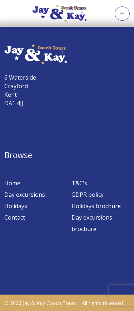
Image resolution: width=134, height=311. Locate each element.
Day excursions (24, 195)
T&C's (79, 183)
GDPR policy (87, 195)
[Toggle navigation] (122, 13)
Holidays (15, 206)
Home (12, 183)
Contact (14, 217)
